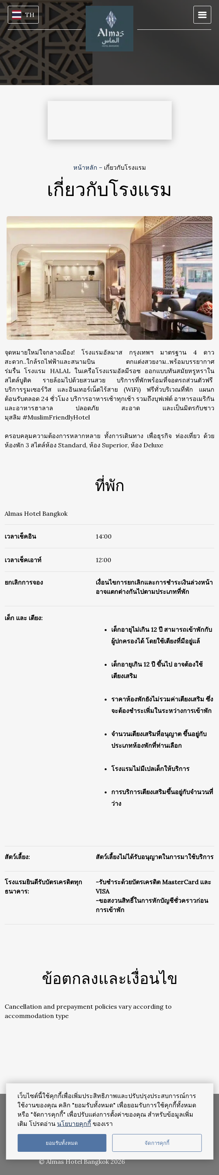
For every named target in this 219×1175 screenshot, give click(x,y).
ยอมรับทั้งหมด (62, 1143)
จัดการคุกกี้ (157, 1143)
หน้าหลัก (86, 167)
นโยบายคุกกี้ (74, 1123)
